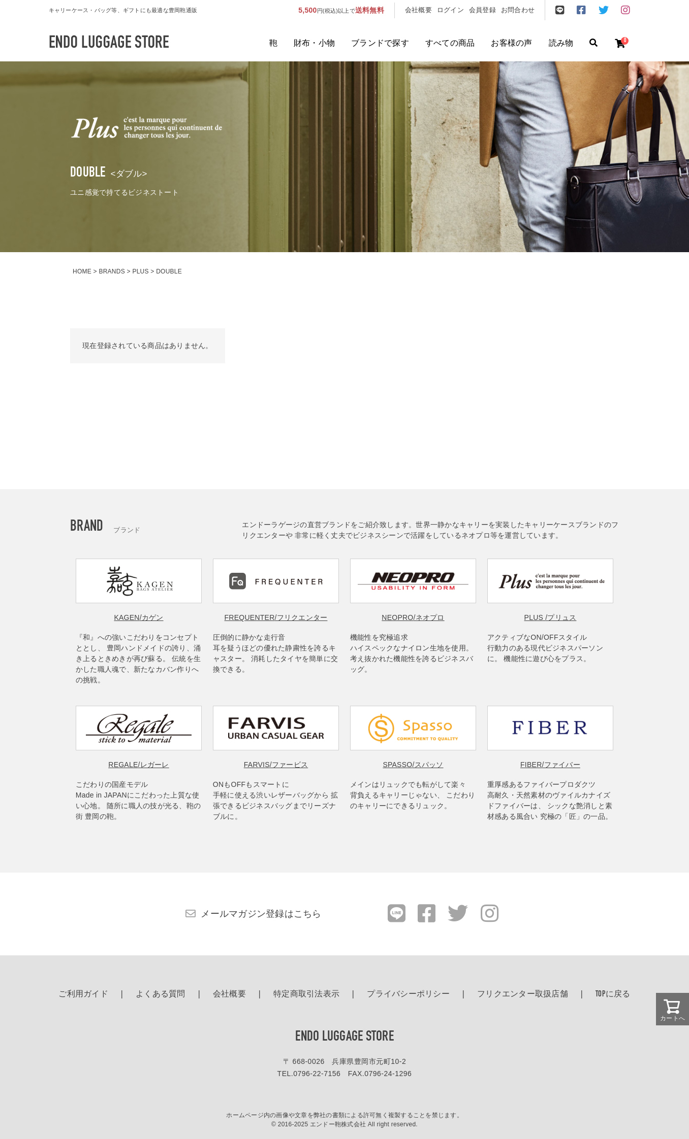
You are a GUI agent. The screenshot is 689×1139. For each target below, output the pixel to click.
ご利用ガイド (83, 994)
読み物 (561, 44)
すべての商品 (450, 44)
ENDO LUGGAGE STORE (344, 1037)
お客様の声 (511, 44)
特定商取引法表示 (306, 994)
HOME (82, 271)
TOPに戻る (613, 994)
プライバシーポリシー (408, 994)
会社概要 (418, 10)
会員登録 (482, 10)
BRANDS (112, 271)
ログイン (450, 10)
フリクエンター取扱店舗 (522, 994)
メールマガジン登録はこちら (261, 914)
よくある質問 (160, 994)
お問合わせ (518, 10)
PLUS (140, 271)
